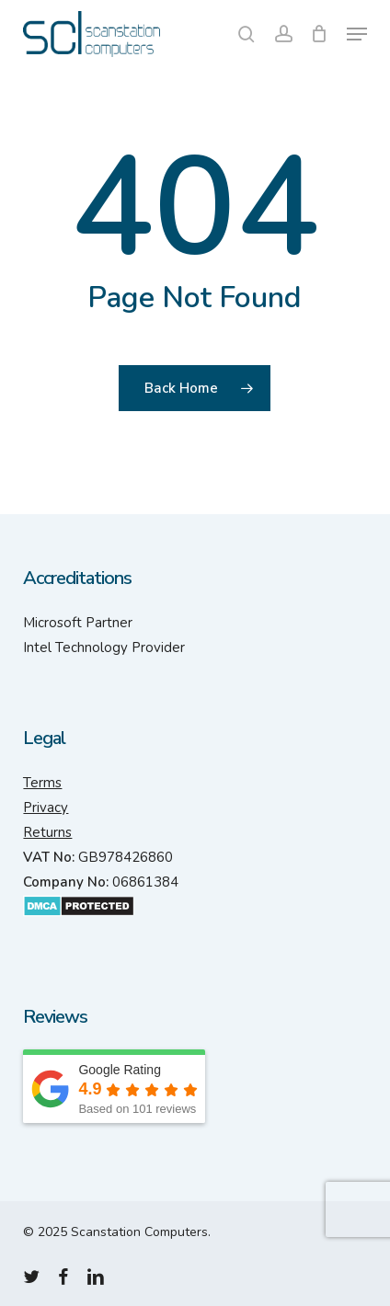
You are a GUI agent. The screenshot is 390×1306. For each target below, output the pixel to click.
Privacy (45, 807)
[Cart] (320, 34)
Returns (47, 832)
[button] (357, 34)
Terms (42, 782)
